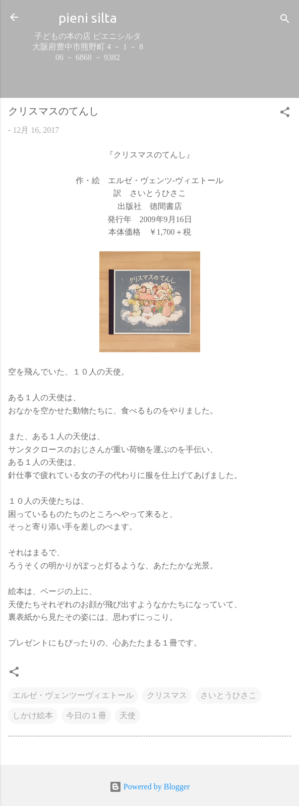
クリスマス (167, 695)
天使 (127, 715)
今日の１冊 (86, 715)
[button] (285, 114)
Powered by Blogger (149, 786)
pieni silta (87, 17)
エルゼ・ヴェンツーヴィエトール (73, 695)
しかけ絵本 (33, 715)
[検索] (285, 20)
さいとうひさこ (228, 695)
